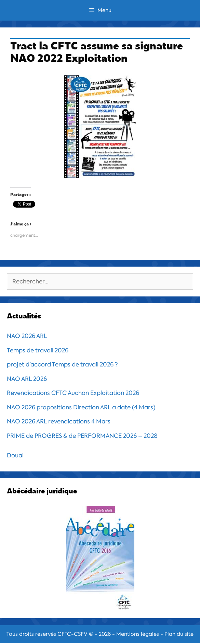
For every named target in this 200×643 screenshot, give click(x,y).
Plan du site (179, 634)
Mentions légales (137, 634)
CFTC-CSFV (72, 634)
